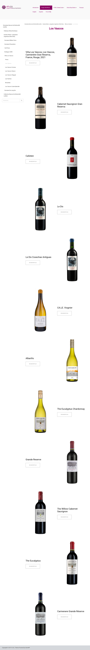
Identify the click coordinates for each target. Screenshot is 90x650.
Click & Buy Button (71, 7)
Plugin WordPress (45, 7)
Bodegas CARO (8, 52)
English (34, 11)
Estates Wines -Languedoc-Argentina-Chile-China (11, 35)
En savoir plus (32, 62)
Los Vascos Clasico (10, 71)
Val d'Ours (7, 48)
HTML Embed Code (58, 7)
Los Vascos (8, 63)
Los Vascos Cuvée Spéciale (12, 86)
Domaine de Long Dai (10, 90)
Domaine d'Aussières (9, 44)
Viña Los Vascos (8, 55)
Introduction (36, 7)
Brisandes (7, 82)
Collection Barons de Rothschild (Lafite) (12, 95)
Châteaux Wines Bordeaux (10, 31)
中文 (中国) (48, 11)
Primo (6, 59)
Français (81, 7)
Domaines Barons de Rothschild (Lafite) (11, 26)
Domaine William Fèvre (10, 40)
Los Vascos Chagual (10, 75)
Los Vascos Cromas (10, 67)
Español (41, 11)
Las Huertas (8, 78)
